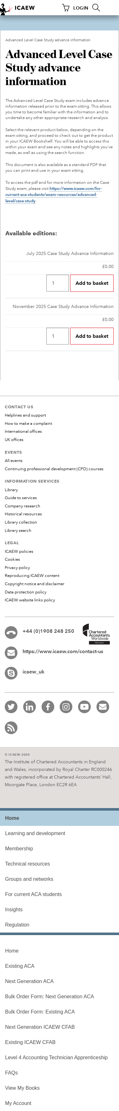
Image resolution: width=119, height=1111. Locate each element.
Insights (14, 909)
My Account (18, 1103)
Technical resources (27, 864)
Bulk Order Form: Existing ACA (40, 1011)
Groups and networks (29, 879)
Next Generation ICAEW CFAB (40, 1027)
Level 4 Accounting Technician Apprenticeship (56, 1057)
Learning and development (35, 833)
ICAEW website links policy (30, 600)
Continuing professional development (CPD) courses (54, 469)
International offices (23, 431)
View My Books (22, 1088)
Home (12, 951)
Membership (19, 848)
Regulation (17, 924)
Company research (22, 506)
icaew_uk (33, 672)
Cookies (12, 559)
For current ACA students (33, 894)
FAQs (11, 1072)
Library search (18, 530)
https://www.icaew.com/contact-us (63, 651)
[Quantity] (57, 283)
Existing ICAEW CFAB (30, 1042)
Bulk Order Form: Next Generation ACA (49, 996)
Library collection (21, 522)
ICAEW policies (19, 551)
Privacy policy (17, 567)
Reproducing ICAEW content (32, 575)
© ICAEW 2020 (17, 755)
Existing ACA (19, 966)
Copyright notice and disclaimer (34, 583)
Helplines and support (25, 415)
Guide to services (21, 497)
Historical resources (23, 514)
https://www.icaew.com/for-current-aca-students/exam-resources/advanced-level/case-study (53, 194)
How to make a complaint (28, 423)
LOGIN (81, 8)
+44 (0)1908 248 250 (48, 631)
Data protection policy (25, 592)
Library (11, 489)
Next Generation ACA (29, 981)
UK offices (14, 439)
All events (14, 460)
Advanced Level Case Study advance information (47, 40)
